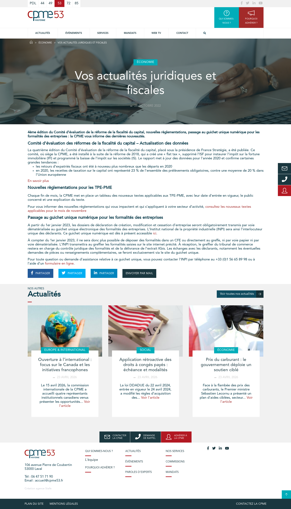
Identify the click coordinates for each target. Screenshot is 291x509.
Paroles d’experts (138, 472)
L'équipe (91, 460)
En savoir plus (38, 181)
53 (59, 3)
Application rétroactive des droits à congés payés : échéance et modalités (145, 365)
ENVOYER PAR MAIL (139, 273)
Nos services (175, 451)
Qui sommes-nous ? (99, 451)
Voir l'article (150, 397)
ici (154, 233)
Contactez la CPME (251, 503)
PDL (33, 3)
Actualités (42, 33)
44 (42, 3)
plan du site (34, 503)
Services (102, 33)
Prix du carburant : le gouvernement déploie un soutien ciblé (226, 365)
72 (68, 3)
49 (50, 3)
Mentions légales (64, 503)
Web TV (156, 33)
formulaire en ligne (59, 263)
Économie (45, 43)
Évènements (73, 33)
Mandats (130, 33)
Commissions (175, 461)
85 (76, 3)
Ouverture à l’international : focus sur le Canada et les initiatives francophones (65, 365)
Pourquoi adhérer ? (100, 467)
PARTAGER (40, 273)
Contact (182, 33)
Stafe (48, 488)
